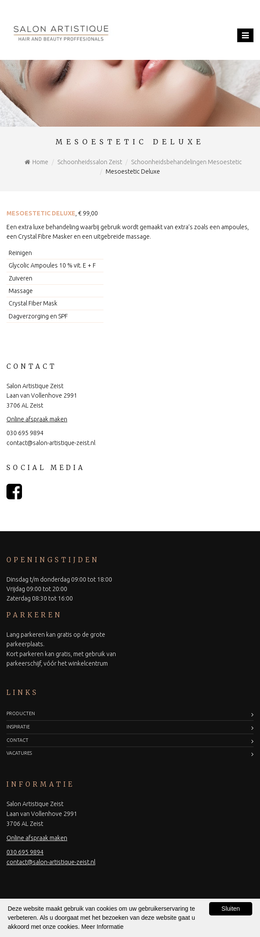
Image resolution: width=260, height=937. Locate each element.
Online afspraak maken (36, 419)
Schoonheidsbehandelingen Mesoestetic (186, 162)
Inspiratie (18, 726)
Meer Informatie (102, 926)
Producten (20, 713)
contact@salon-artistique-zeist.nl (50, 442)
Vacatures (19, 753)
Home (40, 162)
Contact (17, 740)
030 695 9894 (25, 433)
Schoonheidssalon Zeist (89, 162)
